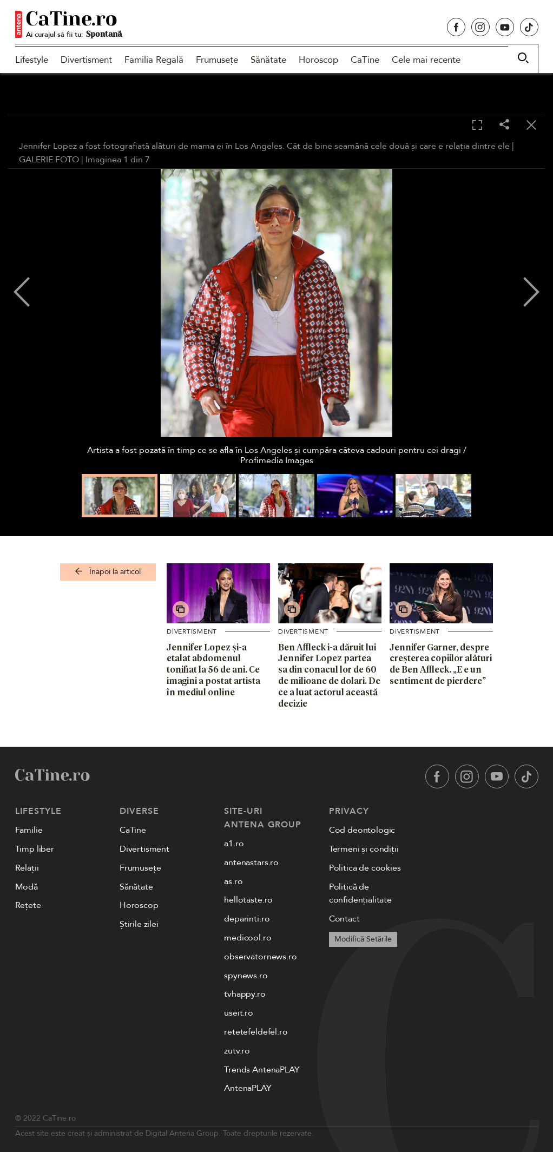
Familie (29, 830)
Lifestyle (31, 60)
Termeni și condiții (364, 849)
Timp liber (34, 849)
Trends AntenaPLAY (261, 1070)
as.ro (233, 881)
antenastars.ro (251, 862)
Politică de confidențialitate (360, 893)
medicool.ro (247, 938)
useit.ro (238, 1013)
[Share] (504, 125)
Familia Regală (153, 60)
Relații (27, 868)
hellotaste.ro (248, 900)
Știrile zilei (139, 924)
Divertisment (86, 60)
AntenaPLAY (247, 1088)
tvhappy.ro (244, 994)
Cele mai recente (426, 60)
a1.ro (233, 844)
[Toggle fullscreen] (477, 125)
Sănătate (268, 60)
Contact (344, 919)
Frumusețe (217, 60)
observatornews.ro (260, 957)
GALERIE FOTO (49, 160)
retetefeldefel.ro (255, 1032)
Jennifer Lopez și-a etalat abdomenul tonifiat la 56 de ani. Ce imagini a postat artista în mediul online (213, 669)
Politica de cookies (365, 868)
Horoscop (318, 60)
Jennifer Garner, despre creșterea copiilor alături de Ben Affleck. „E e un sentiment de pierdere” (441, 664)
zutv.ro (237, 1051)
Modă (26, 887)
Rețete (28, 905)
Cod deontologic (362, 830)
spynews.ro (245, 976)
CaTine (365, 60)
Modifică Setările (363, 939)
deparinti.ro (246, 919)
